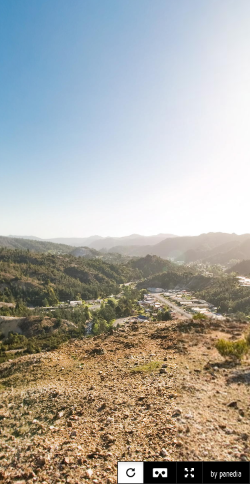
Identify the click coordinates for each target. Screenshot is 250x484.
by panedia (226, 474)
